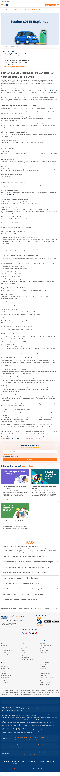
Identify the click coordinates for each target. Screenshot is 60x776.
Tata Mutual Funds (43, 737)
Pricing (2, 647)
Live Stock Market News (6, 664)
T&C (17, 456)
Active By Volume (5, 680)
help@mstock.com (13, 624)
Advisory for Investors (39, 758)
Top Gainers (4, 672)
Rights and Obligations (24, 761)
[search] (30, 1)
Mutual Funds (24, 652)
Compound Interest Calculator (47, 677)
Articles (6, 9)
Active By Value (4, 679)
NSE (51, 761)
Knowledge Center (47, 694)
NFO (3, 694)
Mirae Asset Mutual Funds (20, 737)
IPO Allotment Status (54, 692)
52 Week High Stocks (6, 675)
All (45, 739)
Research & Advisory (25, 657)
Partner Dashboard (44, 650)
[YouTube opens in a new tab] (37, 633)
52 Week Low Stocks (5, 677)
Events (40, 694)
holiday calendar (42, 761)
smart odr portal (41, 764)
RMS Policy (14, 761)
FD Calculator (43, 672)
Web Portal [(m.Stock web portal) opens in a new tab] (42, 648)
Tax (11, 9)
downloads (33, 761)
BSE (48, 761)
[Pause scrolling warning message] (27, 702)
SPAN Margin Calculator (46, 682)
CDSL (7, 764)
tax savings (10, 213)
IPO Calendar (32, 692)
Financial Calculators (45, 662)
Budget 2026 (35, 694)
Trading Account (24, 692)
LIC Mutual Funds (28, 739)
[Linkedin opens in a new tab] (30, 633)
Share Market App (44, 643)
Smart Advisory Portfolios (27, 659)
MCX (4, 764)
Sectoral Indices (5, 668)
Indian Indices (4, 666)
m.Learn (3, 648)
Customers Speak (50, 690)
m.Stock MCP (43, 654)
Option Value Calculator (46, 680)
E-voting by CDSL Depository (24, 764)
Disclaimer (11, 758)
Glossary (7, 690)
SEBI (54, 761)
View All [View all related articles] (30, 537)
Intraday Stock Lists (40, 690)
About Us (3, 643)
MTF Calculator (43, 666)
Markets (3, 662)
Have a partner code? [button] (8, 454)
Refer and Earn (8, 694)
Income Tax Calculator (45, 679)
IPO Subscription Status (42, 692)
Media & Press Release (6, 650)
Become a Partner (5, 656)
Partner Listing (4, 654)
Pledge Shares (24, 656)
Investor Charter (7, 761)
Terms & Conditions (28, 758)
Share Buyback (4, 682)
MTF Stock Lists (18, 690)
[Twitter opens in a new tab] (33, 633)
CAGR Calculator (44, 675)
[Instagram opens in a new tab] (26, 633)
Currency (23, 650)
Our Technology (5, 645)
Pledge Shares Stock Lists (29, 690)
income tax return (11, 194)
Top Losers (3, 673)
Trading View (43, 647)
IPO (21, 645)
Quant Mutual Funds (39, 739)
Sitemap (12, 690)
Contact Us (3, 652)
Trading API (43, 652)
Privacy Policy (19, 758)
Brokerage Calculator (45, 664)
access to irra (50, 764)
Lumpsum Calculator (45, 673)
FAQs (2, 690)
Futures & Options (25, 647)
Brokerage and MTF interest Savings (22, 694)
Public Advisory (50, 758)
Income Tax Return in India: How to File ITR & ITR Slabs (25, 438)
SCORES (15, 763)
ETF (21, 648)
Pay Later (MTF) (24, 654)
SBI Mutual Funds (18, 739)
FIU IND (10, 764)
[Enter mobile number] (31, 451)
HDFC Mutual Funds (33, 737)
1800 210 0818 (4, 624)
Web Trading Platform (45, 645)
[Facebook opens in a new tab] (23, 633)
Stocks (22, 643)
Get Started (30, 459)
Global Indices (4, 670)
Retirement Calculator (45, 684)
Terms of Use (5, 758)
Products (23, 641)
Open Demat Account (50, 5)
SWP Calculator (43, 670)
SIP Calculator (43, 668)
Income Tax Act (50, 90)
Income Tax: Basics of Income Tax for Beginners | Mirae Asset (27, 437)
